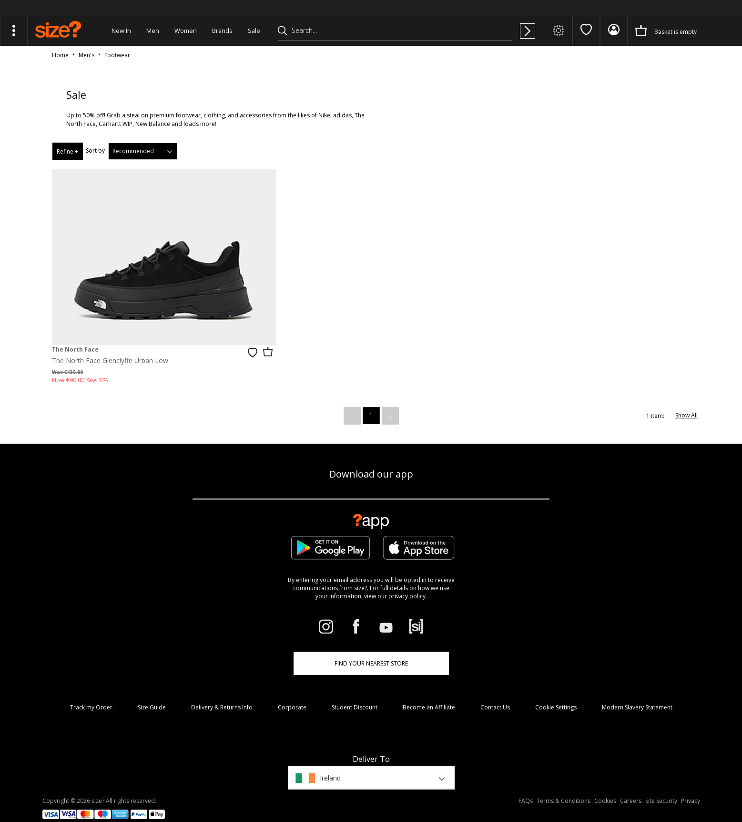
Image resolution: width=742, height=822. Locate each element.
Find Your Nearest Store (371, 649)
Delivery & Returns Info (222, 693)
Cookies (605, 786)
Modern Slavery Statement (637, 693)
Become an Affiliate (429, 693)
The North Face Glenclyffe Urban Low (110, 345)
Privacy (690, 786)
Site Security (661, 786)
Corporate (292, 693)
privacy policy (407, 582)
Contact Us (495, 693)
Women (185, 30)
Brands (222, 30)
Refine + (67, 151)
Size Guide (152, 693)
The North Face (75, 335)
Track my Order (91, 693)
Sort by (95, 150)
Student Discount (354, 693)
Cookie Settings (556, 693)
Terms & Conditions (563, 786)
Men (152, 30)
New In (121, 30)
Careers (630, 786)
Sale (254, 30)
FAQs (525, 786)
